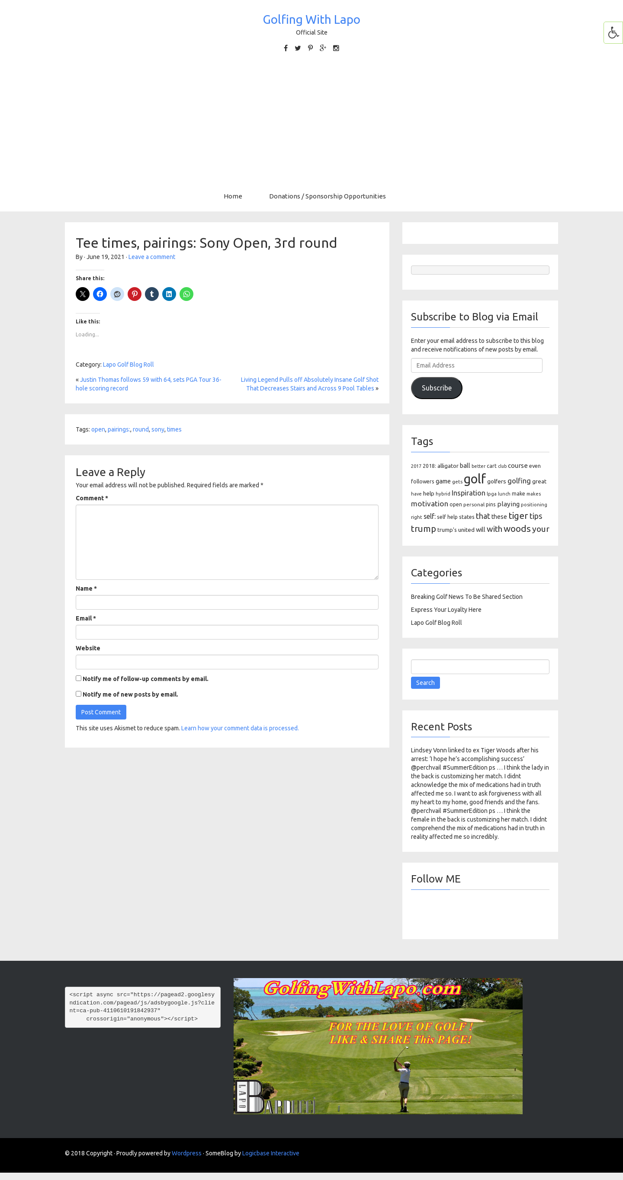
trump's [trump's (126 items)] (447, 530)
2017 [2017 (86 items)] (416, 466)
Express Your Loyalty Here (446, 609)
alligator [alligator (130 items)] (448, 466)
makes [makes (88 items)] (534, 493)
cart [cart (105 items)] (492, 466)
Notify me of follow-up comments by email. (146, 678)
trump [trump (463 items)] (423, 529)
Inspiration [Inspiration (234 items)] (468, 493)
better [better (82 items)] (478, 466)
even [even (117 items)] (535, 466)
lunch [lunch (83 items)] (504, 493)
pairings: (119, 429)
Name (86, 588)
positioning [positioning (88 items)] (534, 504)
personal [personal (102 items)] (474, 504)
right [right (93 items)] (416, 517)
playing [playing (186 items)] (508, 504)
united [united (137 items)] (466, 529)
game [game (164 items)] (443, 481)
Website (88, 648)
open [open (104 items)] (456, 504)
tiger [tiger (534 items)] (518, 515)
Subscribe (437, 388)
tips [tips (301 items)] (536, 516)
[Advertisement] (311, 122)
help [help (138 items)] (428, 493)
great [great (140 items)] (539, 481)
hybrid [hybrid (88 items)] (443, 493)
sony (157, 429)
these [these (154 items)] (499, 516)
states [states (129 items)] (467, 517)
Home (233, 196)
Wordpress (187, 1153)
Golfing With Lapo (311, 19)
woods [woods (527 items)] (517, 528)
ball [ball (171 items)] (465, 465)
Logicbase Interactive (270, 1153)
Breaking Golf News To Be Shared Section (467, 596)
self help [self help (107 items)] (447, 517)
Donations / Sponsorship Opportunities (327, 196)
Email (86, 618)
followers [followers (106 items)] (422, 481)
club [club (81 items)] (502, 466)
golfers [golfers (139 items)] (496, 481)
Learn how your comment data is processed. (240, 728)
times (174, 429)
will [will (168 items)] (480, 529)
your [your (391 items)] (540, 529)
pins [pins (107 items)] (491, 504)
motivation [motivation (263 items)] (429, 503)
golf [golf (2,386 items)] (475, 479)
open (98, 429)
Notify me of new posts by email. (130, 694)
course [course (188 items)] (518, 465)
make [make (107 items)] (518, 493)
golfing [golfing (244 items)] (519, 480)
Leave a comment (151, 256)
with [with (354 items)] (494, 529)
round (141, 429)
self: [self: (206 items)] (430, 516)
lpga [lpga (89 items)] (492, 493)
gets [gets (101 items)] (457, 481)
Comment (92, 498)
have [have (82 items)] (416, 493)
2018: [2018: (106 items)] (429, 466)
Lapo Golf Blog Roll (128, 364)
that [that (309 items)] (483, 516)
